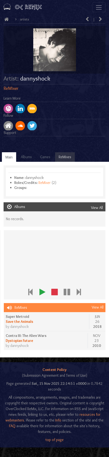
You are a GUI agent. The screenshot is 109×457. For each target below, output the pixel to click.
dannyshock (19, 326)
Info (58, 420)
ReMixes (65, 157)
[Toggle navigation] (98, 7)
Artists (24, 19)
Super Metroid (17, 316)
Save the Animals (19, 321)
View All (97, 207)
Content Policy (54, 369)
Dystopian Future (19, 340)
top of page (54, 439)
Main (9, 157)
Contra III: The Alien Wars (26, 335)
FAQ (12, 426)
